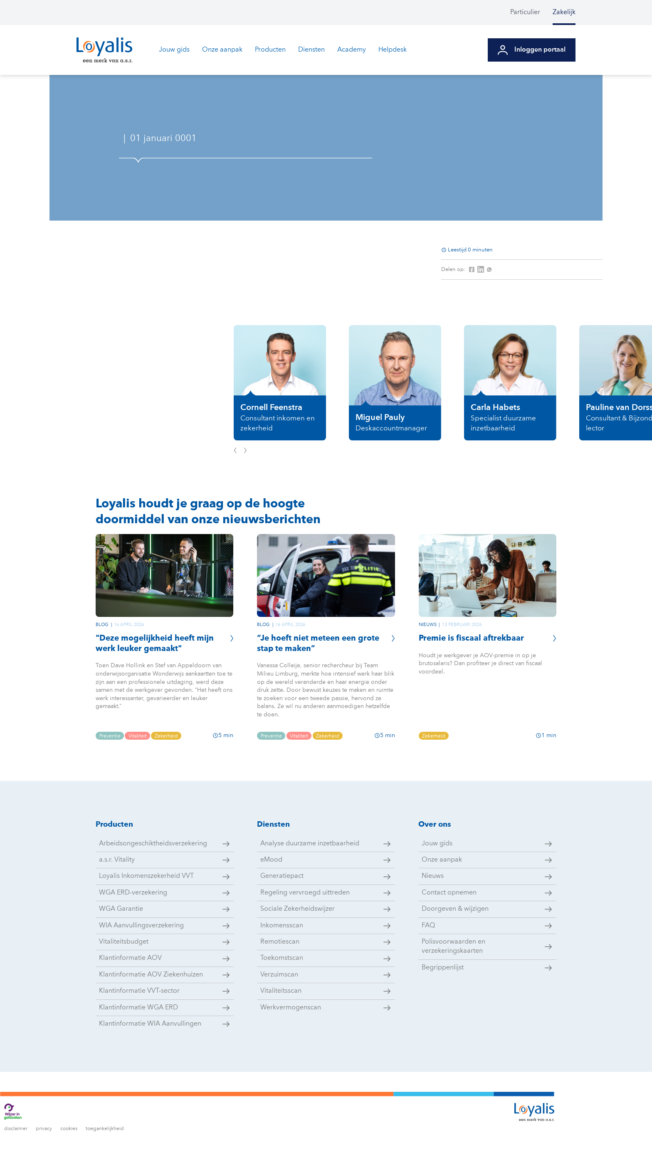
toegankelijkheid (105, 1128)
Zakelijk (564, 12)
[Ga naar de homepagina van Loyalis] (104, 49)
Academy (351, 50)
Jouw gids (174, 50)
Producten (270, 50)
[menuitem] (531, 12)
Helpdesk (392, 50)
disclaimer (15, 1128)
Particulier (525, 12)
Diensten (311, 50)
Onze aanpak (222, 50)
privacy (44, 1128)
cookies (68, 1128)
